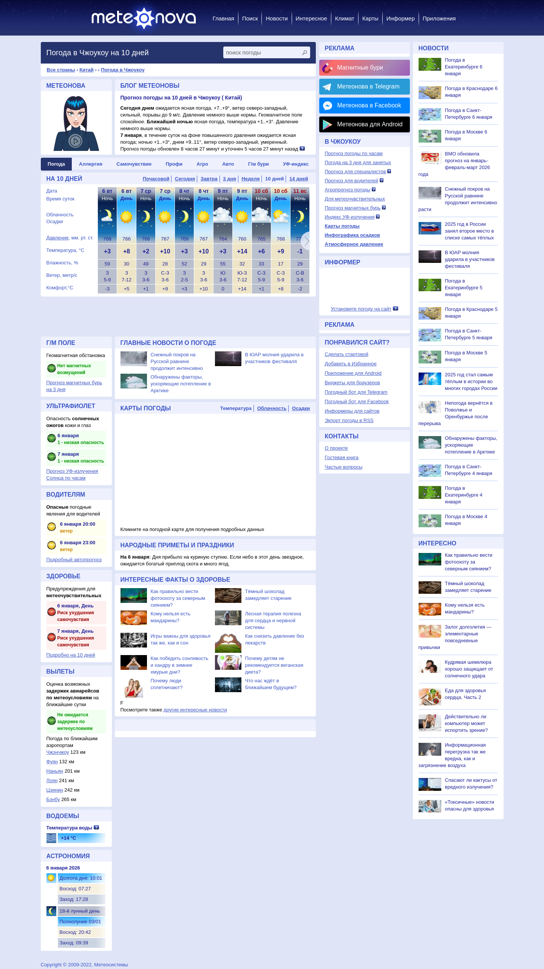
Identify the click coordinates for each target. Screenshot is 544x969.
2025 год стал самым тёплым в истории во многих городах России (471, 381)
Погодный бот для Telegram (356, 392)
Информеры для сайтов (352, 411)
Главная (223, 18)
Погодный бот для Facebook (357, 401)
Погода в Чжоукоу (122, 70)
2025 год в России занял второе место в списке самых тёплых (469, 231)
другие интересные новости (195, 710)
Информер (400, 18)
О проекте (336, 448)
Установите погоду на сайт (361, 309)
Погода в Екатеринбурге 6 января (464, 66)
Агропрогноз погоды (348, 190)
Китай (86, 70)
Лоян (52, 780)
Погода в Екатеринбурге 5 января (464, 287)
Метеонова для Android (370, 124)
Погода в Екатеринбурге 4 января (464, 495)
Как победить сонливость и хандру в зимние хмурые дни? (180, 665)
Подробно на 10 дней (70, 655)
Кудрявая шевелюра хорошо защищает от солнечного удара (469, 669)
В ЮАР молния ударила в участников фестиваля (470, 259)
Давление (57, 238)
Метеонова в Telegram (368, 86)
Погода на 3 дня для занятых (358, 162)
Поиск (250, 18)
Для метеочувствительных (355, 199)
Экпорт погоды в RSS (349, 420)
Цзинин (54, 790)
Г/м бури (258, 164)
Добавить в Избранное (351, 363)
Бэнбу (53, 799)
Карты (370, 18)
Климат (344, 18)
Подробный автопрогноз (74, 559)
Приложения (439, 18)
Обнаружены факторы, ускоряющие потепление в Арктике (181, 383)
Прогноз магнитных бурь (353, 208)
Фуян (52, 761)
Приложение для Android (353, 373)
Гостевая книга (342, 457)
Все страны (61, 70)
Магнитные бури (360, 67)
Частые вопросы (344, 467)
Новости (276, 18)
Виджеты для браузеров (352, 382)
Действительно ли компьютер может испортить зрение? (466, 723)
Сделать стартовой (346, 354)
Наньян (54, 771)
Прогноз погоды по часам (354, 153)
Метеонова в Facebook (369, 105)
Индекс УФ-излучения (350, 217)
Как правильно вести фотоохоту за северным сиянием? (178, 598)
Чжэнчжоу (57, 752)
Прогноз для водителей (351, 180)
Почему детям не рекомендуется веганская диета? (274, 665)
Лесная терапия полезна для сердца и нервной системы (273, 620)
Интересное (311, 18)
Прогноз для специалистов (355, 171)
